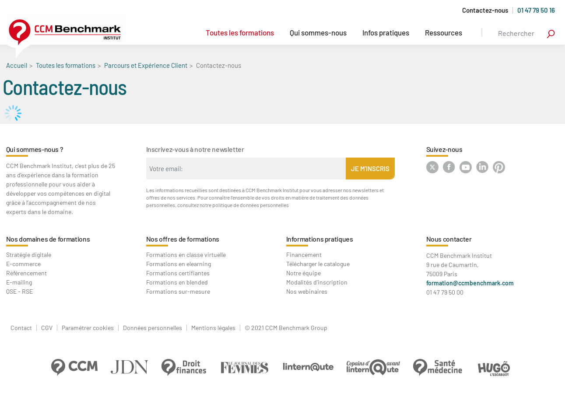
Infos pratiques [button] (385, 32)
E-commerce (23, 263)
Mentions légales (213, 328)
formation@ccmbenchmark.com (470, 283)
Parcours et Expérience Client (145, 65)
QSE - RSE (19, 291)
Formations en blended (177, 282)
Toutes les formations (240, 32)
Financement (304, 254)
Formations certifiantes (178, 273)
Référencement (26, 273)
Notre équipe (303, 273)
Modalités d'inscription (316, 282)
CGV (47, 328)
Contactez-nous (485, 10)
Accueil (16, 65)
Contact (21, 328)
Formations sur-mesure (178, 291)
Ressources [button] (443, 32)
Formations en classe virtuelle (186, 254)
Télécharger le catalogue (318, 263)
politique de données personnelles (250, 205)
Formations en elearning (178, 263)
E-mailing (19, 282)
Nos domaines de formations (48, 239)
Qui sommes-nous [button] (318, 32)
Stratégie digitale (28, 254)
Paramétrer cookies (88, 328)
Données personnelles (152, 328)
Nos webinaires (306, 291)
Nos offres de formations (182, 239)
